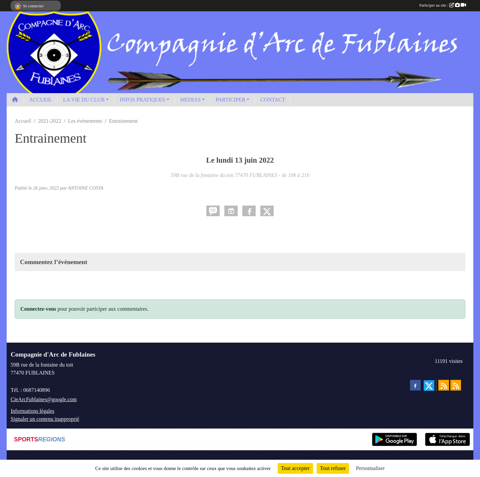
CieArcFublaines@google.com (44, 399)
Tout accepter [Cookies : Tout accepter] (295, 468)
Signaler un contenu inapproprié (45, 419)
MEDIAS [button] (190, 99)
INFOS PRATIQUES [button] (142, 99)
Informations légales (32, 411)
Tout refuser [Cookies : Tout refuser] (333, 468)
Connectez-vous (38, 309)
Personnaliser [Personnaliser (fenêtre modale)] (370, 468)
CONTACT (272, 99)
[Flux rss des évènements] (455, 385)
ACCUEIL (40, 99)
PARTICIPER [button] (230, 99)
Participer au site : (442, 5)
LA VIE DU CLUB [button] (84, 99)
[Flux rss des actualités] (443, 385)
